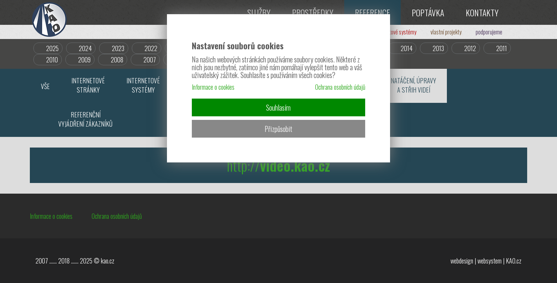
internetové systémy (395, 32)
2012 (470, 48)
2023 (118, 48)
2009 (84, 59)
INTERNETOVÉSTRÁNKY (88, 85)
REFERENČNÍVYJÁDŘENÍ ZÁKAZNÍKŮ (85, 119)
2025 (52, 48)
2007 (150, 59)
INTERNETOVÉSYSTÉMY (143, 85)
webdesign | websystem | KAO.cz (485, 260)
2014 (406, 48)
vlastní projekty (446, 32)
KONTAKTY (482, 12)
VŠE (45, 86)
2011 (501, 48)
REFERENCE (372, 12)
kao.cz (107, 260)
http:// (278, 165)
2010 (52, 59)
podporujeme (489, 32)
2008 (117, 59)
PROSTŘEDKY (312, 12)
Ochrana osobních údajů (117, 216)
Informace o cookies (51, 216)
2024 (85, 48)
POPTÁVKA (428, 12)
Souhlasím (278, 107)
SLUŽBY (258, 12)
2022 (151, 48)
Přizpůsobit (278, 128)
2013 (438, 48)
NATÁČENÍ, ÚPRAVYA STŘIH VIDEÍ (413, 85)
